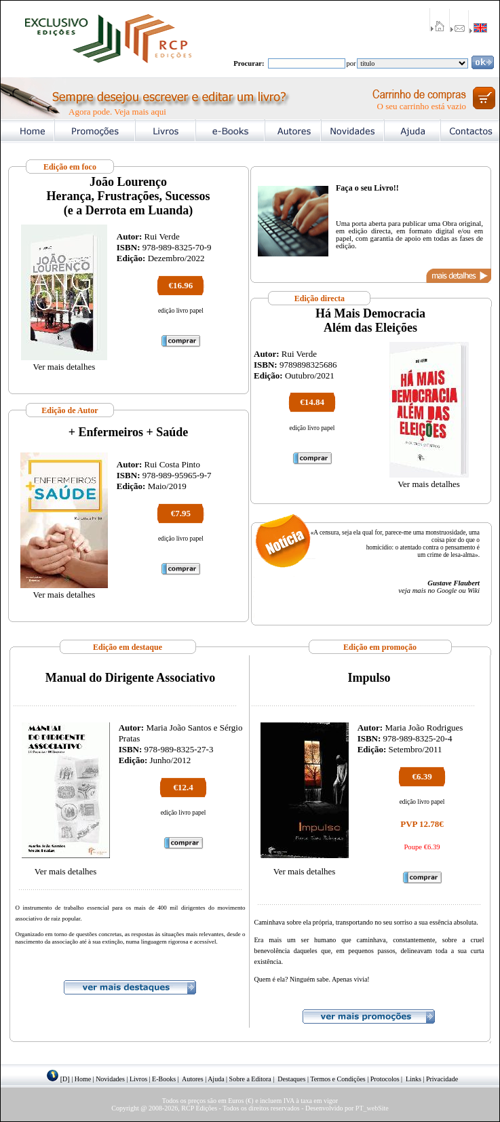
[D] (65, 1079)
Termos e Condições (338, 1079)
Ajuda (216, 1079)
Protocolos (385, 1079)
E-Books (164, 1079)
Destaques (291, 1079)
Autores (193, 1079)
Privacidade (442, 1079)
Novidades (110, 1079)
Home (83, 1079)
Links (413, 1079)
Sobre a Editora (250, 1079)
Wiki (473, 590)
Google (447, 590)
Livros (138, 1079)
